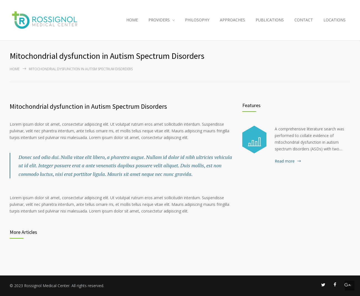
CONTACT (303, 19)
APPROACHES (232, 19)
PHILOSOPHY (197, 19)
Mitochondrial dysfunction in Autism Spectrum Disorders (88, 106)
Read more (285, 161)
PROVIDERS (159, 19)
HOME (132, 19)
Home (14, 69)
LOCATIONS (334, 19)
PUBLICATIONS (270, 19)
